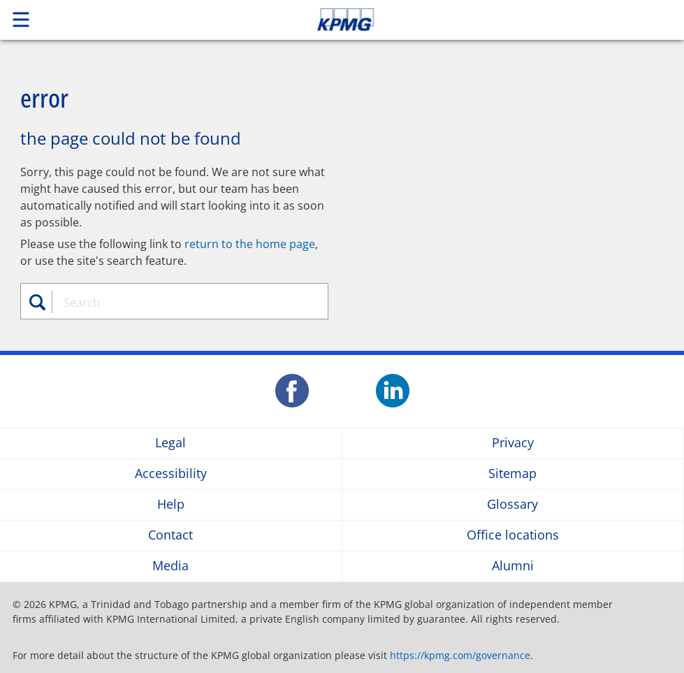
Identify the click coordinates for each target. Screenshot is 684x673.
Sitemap (512, 474)
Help (170, 505)
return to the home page (249, 244)
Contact (170, 536)
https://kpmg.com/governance (460, 655)
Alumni (513, 566)
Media (170, 566)
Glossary (512, 505)
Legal (170, 443)
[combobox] (183, 303)
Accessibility (171, 474)
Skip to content (480, 19)
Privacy (513, 443)
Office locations (513, 536)
